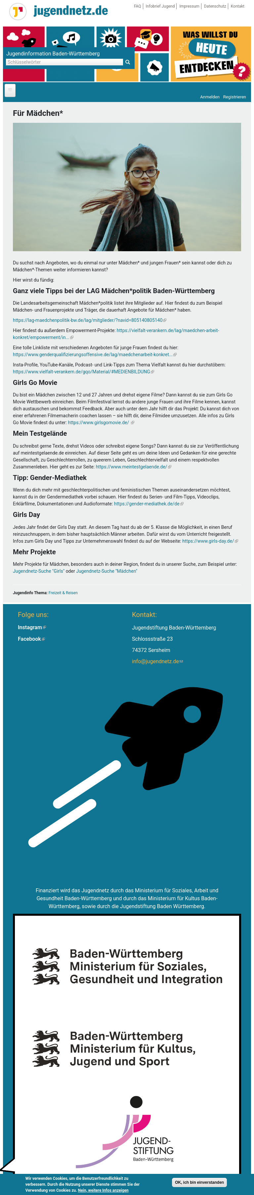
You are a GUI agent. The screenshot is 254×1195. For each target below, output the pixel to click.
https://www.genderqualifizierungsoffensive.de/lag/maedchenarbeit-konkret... (95, 354)
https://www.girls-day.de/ (210, 541)
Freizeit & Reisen (63, 593)
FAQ (137, 6)
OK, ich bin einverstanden (199, 1182)
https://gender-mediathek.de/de (149, 503)
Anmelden (210, 96)
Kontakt (237, 6)
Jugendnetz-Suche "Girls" (38, 571)
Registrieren (234, 96)
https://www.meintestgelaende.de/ (133, 466)
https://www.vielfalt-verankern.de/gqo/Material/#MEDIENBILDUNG (83, 371)
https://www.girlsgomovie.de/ (101, 422)
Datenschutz (215, 6)
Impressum (189, 6)
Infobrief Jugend (160, 6)
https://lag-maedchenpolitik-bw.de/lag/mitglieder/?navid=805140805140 (89, 320)
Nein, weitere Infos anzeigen (103, 1190)
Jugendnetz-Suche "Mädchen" (106, 571)
